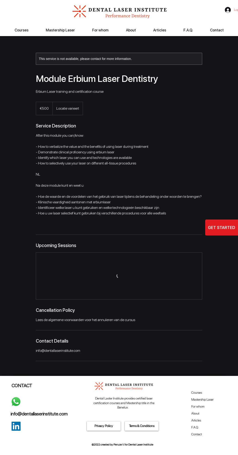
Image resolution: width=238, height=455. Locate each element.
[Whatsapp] (16, 401)
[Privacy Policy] (104, 426)
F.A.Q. (194, 427)
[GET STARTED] (221, 227)
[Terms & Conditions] (142, 426)
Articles (196, 420)
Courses (196, 392)
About (195, 413)
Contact (196, 434)
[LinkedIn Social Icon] (16, 426)
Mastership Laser (202, 399)
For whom (197, 406)
